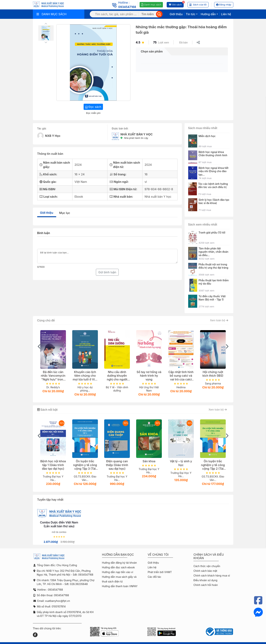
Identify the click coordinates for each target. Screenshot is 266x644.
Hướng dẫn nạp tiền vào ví (117, 572)
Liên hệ (226, 14)
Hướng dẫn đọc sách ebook (118, 567)
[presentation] (39, 346)
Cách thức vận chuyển (206, 566)
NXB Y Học (52, 136)
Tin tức (190, 14)
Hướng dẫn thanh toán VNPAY (120, 586)
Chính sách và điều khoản (208, 556)
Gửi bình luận (107, 272)
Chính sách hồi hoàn (205, 584)
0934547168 (127, 7)
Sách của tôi (198, 4)
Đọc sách (93, 107)
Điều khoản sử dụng (205, 580)
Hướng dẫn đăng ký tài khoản (119, 562)
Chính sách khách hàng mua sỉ (211, 575)
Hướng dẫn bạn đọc (118, 554)
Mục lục (64, 213)
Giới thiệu (176, 14)
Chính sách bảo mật (205, 570)
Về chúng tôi (158, 554)
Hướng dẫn (208, 14)
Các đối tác (154, 576)
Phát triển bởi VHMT (160, 572)
